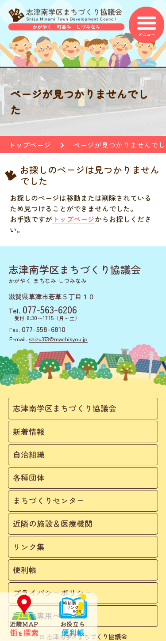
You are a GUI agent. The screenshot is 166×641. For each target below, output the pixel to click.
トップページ (29, 145)
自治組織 (29, 454)
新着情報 (29, 431)
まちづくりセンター (49, 500)
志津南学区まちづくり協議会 (64, 408)
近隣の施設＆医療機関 (53, 523)
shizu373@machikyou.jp (58, 339)
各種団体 (29, 477)
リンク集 (29, 546)
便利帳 (25, 569)
